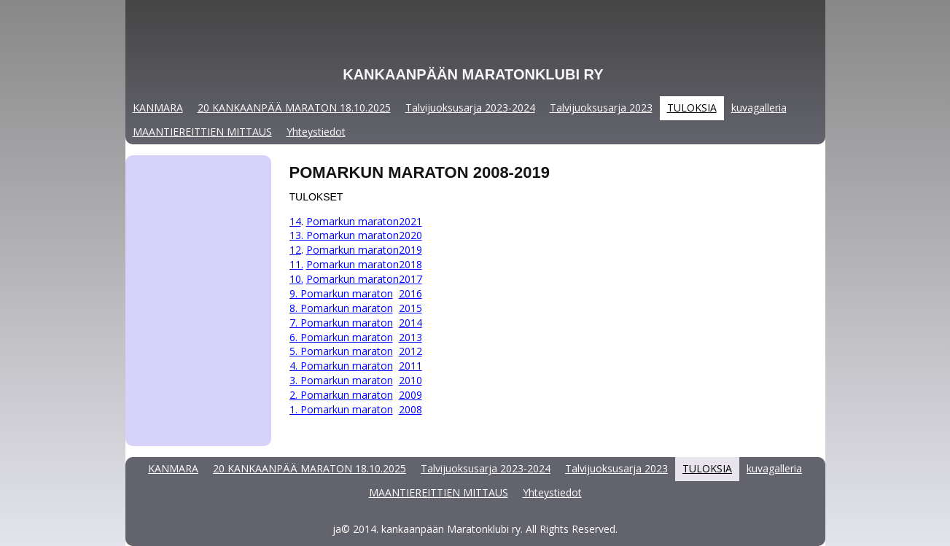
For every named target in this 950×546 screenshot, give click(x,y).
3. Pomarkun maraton (341, 380)
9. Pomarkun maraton (341, 293)
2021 (410, 221)
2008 (410, 409)
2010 (410, 380)
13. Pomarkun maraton (344, 235)
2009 (410, 395)
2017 (410, 279)
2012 (410, 351)
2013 (410, 337)
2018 (410, 264)
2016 (410, 293)
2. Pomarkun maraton (341, 395)
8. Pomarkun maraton (341, 308)
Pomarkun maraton (352, 221)
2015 (410, 308)
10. (296, 279)
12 (295, 250)
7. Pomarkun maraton (341, 322)
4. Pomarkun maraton (341, 366)
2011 (410, 366)
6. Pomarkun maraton (341, 337)
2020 (410, 235)
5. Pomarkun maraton (341, 351)
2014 (410, 322)
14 (295, 221)
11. (296, 264)
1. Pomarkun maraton (341, 409)
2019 (410, 250)
